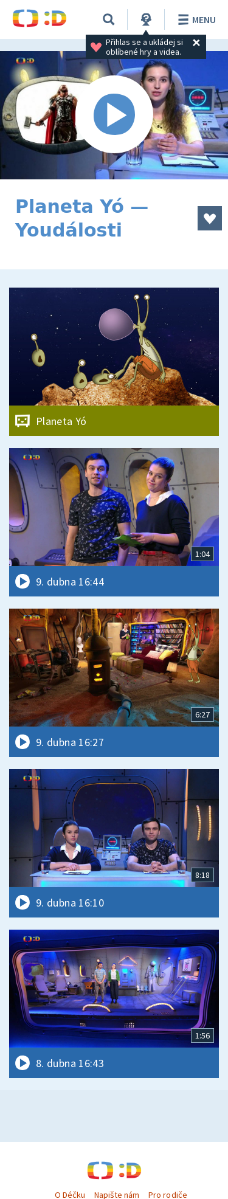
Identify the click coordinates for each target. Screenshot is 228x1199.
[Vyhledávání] (109, 19)
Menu (195, 19)
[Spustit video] (114, 115)
